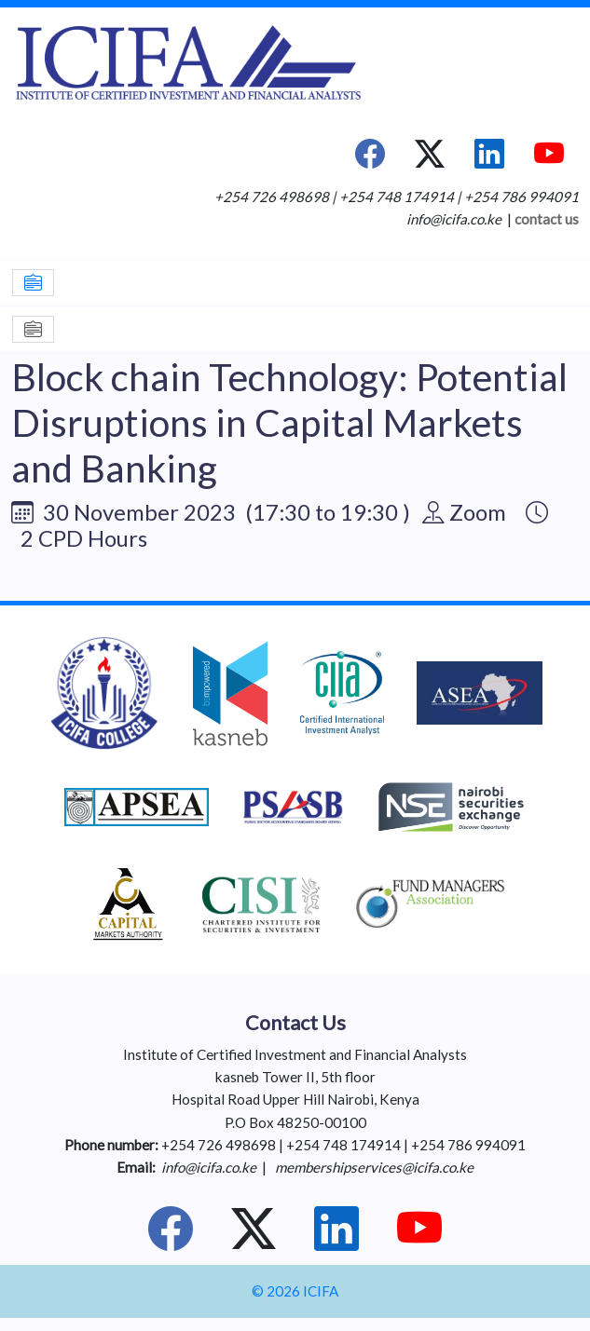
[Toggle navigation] (33, 282)
